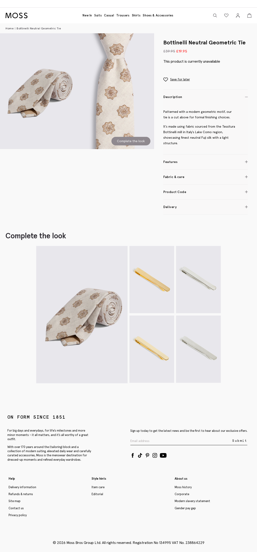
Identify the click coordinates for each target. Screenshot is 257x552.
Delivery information (22, 487)
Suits (98, 15)
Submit (239, 441)
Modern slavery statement (192, 501)
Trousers (122, 15)
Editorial (97, 494)
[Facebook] (132, 454)
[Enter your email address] (180, 441)
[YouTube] (163, 454)
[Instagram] (154, 454)
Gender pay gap (185, 508)
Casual (109, 15)
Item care (98, 487)
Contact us (16, 508)
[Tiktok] (140, 454)
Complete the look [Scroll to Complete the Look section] (131, 141)
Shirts (136, 15)
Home (10, 28)
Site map (15, 501)
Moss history (183, 487)
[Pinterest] (147, 454)
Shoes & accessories (158, 15)
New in (87, 15)
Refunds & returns (21, 494)
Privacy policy (18, 515)
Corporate (182, 494)
